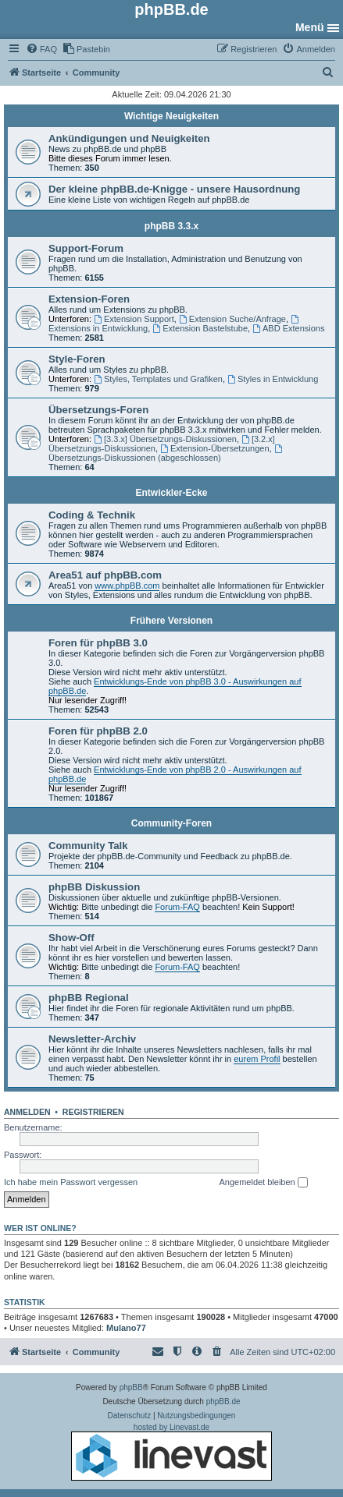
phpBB (131, 1387)
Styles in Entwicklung (272, 379)
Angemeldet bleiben (263, 1182)
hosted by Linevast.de (171, 1452)
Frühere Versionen (171, 620)
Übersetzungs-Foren (98, 410)
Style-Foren (76, 359)
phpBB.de (223, 1401)
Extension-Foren (89, 299)
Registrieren (93, 1112)
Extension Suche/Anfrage (232, 319)
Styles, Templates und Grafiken (158, 379)
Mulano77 (126, 1327)
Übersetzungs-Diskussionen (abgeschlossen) (166, 453)
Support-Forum (85, 248)
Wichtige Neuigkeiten (171, 116)
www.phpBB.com (127, 585)
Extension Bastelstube (200, 328)
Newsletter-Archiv (92, 1039)
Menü (309, 27)
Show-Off (71, 937)
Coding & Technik (91, 515)
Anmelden (27, 1112)
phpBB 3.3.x (171, 226)
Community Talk (88, 845)
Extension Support (134, 319)
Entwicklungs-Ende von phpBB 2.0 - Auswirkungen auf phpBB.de (175, 774)
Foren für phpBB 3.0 (98, 643)
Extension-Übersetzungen (214, 448)
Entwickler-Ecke (171, 492)
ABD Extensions (288, 328)
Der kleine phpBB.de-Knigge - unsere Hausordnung (174, 189)
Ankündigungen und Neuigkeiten (129, 138)
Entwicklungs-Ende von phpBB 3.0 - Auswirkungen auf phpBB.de (175, 686)
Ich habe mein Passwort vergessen (71, 1182)
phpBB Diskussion (94, 887)
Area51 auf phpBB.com (105, 575)
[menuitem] (41, 49)
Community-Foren (171, 823)
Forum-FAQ (177, 906)
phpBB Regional (88, 997)
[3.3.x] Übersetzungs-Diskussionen (165, 439)
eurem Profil (257, 1058)
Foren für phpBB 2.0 (98, 731)
